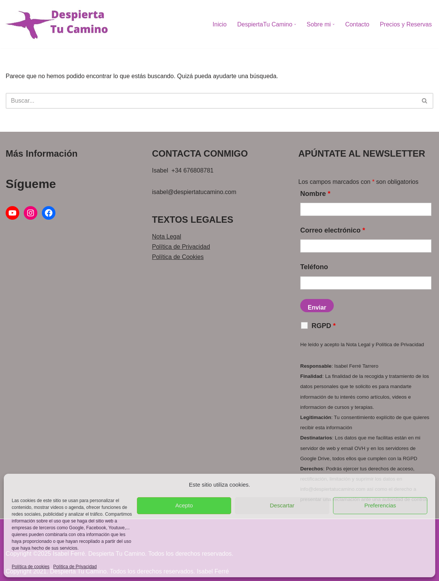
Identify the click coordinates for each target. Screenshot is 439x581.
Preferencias (380, 505)
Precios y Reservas (406, 24)
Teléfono (314, 267)
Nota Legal (166, 236)
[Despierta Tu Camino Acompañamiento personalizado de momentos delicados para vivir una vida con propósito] (57, 24)
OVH (360, 448)
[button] (295, 24)
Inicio (220, 24)
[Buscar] (211, 101)
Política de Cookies (178, 257)
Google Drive (315, 458)
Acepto (184, 505)
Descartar (282, 505)
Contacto (357, 24)
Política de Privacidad (75, 566)
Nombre (315, 193)
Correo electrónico (332, 230)
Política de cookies (30, 566)
